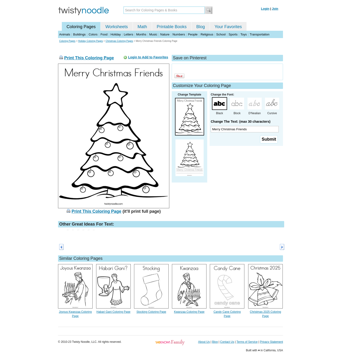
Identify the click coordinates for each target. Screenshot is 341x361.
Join (275, 8)
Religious (207, 34)
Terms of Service (246, 342)
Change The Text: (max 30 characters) (240, 121)
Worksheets (116, 26)
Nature (165, 34)
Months (141, 34)
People (192, 34)
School (221, 34)
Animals (64, 34)
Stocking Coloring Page (151, 311)
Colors (93, 34)
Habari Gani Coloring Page (113, 311)
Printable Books (172, 26)
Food (104, 34)
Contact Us (227, 342)
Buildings (79, 34)
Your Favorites (228, 26)
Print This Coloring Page (89, 58)
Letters (128, 34)
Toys (243, 34)
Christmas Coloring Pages (119, 41)
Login (265, 8)
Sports (233, 34)
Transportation (259, 34)
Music (153, 34)
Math (142, 26)
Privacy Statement (271, 342)
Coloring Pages (81, 26)
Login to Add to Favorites (148, 57)
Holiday (116, 34)
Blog (200, 26)
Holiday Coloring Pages (90, 41)
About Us (204, 342)
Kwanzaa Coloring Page (189, 311)
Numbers (178, 34)
